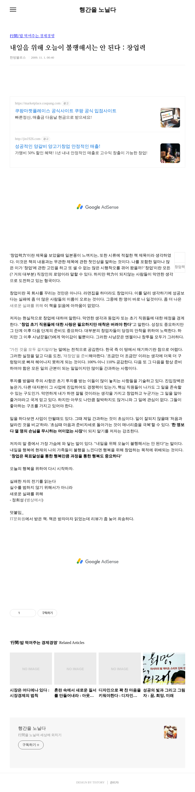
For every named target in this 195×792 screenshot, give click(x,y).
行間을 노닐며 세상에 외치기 (40, 735)
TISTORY (98, 782)
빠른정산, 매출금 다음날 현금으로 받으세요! (53, 117)
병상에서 (34, 500)
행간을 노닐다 (97, 10)
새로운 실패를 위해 (26, 305)
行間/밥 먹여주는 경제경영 (32, 36)
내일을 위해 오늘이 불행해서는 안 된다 (130, 443)
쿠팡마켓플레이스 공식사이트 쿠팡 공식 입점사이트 (66, 110)
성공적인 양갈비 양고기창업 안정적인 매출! (57, 146)
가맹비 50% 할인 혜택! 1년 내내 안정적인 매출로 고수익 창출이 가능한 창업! (81, 153)
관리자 (114, 782)
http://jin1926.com (27, 139)
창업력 (180, 267)
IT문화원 (17, 519)
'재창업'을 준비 (76, 356)
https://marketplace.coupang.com (38, 103)
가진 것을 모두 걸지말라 (32, 349)
